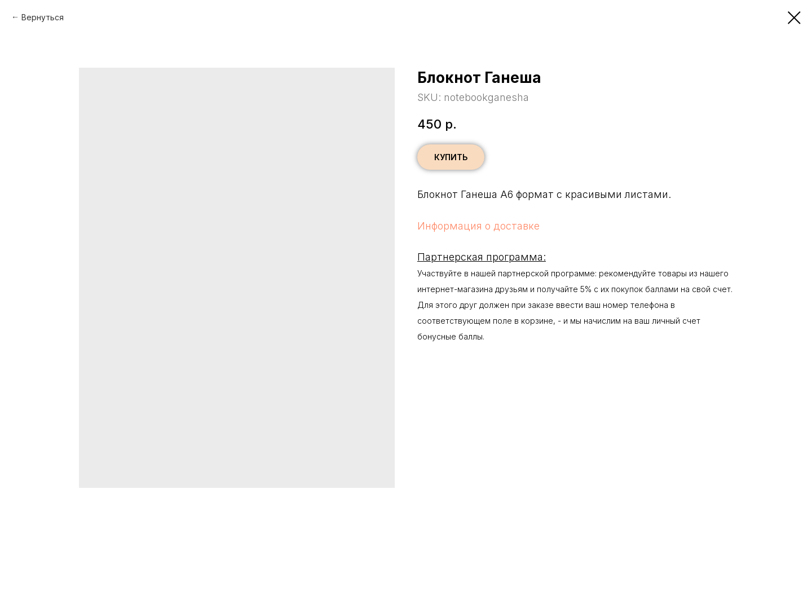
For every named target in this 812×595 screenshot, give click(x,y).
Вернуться (42, 17)
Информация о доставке (478, 226)
